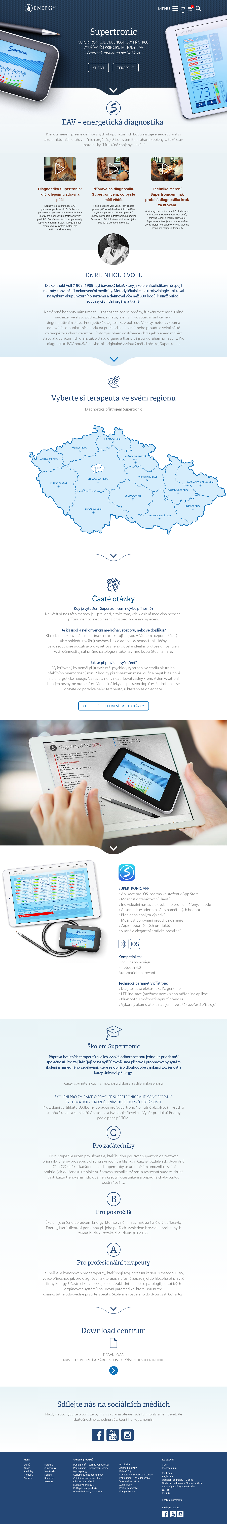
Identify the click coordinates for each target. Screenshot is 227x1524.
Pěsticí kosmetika (128, 1488)
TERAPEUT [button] (125, 68)
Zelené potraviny (128, 1468)
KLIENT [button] (98, 68)
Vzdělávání (50, 1471)
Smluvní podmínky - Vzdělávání (178, 1486)
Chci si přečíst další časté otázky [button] (113, 706)
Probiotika (124, 1464)
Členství (28, 1478)
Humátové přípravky (83, 1485)
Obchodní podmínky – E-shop (177, 1479)
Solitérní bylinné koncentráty (88, 1474)
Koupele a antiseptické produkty (136, 1474)
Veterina (49, 1481)
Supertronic (51, 1468)
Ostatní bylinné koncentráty (87, 1478)
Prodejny (28, 1474)
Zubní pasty (125, 1484)
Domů (27, 1464)
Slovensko (176, 1500)
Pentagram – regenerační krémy (90, 1467)
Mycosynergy (80, 1471)
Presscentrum (169, 1468)
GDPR (165, 1490)
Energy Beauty (127, 1491)
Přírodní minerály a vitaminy (87, 1491)
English (166, 1500)
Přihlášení (167, 1473)
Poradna (49, 1464)
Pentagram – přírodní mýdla (134, 1477)
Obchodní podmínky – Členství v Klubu (182, 1483)
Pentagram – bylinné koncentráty (91, 1464)
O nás (27, 1468)
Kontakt (166, 1493)
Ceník (165, 1464)
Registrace (167, 1476)
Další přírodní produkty (85, 1488)
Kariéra (48, 1474)
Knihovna (49, 1478)
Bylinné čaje (125, 1471)
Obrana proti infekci (83, 1481)
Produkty (28, 1471)
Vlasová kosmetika (129, 1481)
